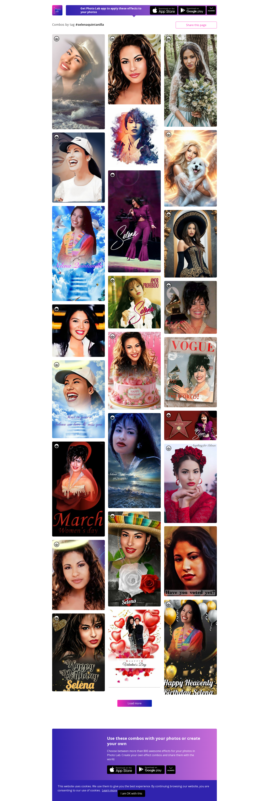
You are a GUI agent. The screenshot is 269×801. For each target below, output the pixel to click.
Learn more (109, 790)
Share (196, 25)
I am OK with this (131, 793)
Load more (135, 703)
